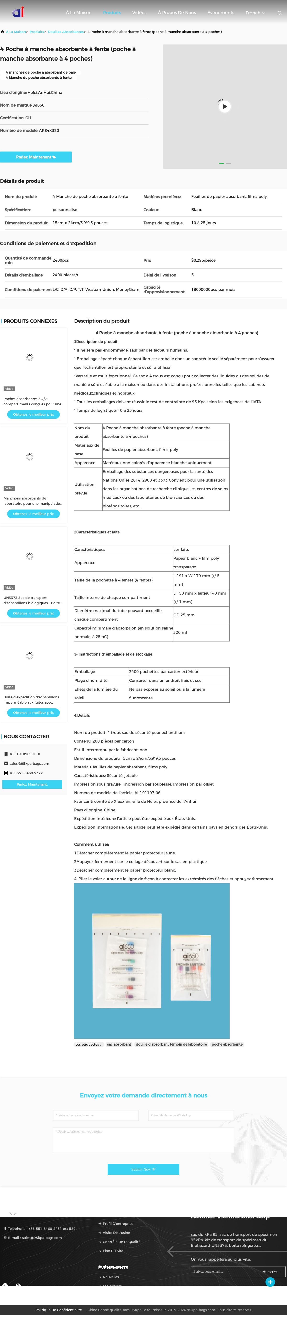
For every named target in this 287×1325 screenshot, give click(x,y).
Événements (220, 12)
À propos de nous (177, 12)
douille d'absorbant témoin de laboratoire (171, 1044)
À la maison (79, 12)
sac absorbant (119, 1044)
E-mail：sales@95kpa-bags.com (32, 1238)
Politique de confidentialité (58, 1310)
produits (37, 32)
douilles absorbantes (66, 32)
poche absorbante (227, 1044)
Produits (112, 12)
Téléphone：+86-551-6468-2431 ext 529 (39, 1229)
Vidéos (139, 12)
